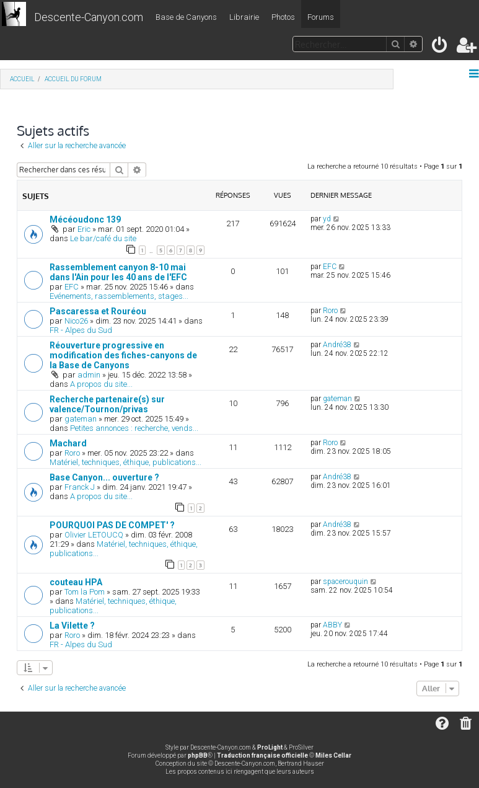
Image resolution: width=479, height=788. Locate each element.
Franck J (79, 487)
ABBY (332, 625)
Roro (330, 310)
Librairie (244, 17)
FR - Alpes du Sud (81, 330)
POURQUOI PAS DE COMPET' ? (112, 525)
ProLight (270, 747)
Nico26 (76, 320)
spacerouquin (345, 581)
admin (88, 374)
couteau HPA (76, 582)
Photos (283, 17)
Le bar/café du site (103, 238)
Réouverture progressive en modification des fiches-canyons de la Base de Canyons (123, 355)
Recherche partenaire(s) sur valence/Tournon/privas (107, 404)
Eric (83, 229)
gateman (80, 418)
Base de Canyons (186, 17)
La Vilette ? (72, 626)
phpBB (198, 755)
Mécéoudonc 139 (85, 219)
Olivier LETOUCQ (93, 534)
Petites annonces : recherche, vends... (134, 428)
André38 (337, 344)
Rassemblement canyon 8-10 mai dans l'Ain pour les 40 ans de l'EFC (118, 272)
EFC (71, 286)
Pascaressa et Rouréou (98, 311)
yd (327, 219)
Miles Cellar (333, 755)
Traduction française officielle (262, 755)
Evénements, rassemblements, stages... (119, 296)
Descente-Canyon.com (88, 17)
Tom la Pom (84, 591)
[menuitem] (440, 47)
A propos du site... (101, 384)
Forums (320, 17)
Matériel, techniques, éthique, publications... (125, 462)
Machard (68, 443)
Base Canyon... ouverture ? (104, 477)
